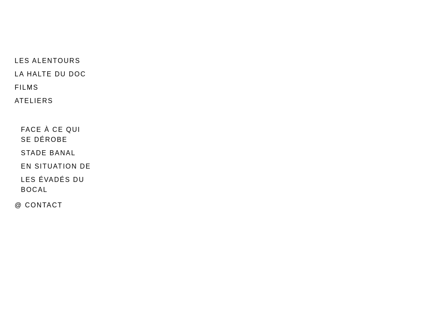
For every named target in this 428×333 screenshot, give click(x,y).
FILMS (26, 87)
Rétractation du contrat (160, 263)
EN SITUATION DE (56, 166)
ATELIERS (34, 100)
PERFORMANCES (48, 114)
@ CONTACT (39, 205)
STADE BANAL (48, 152)
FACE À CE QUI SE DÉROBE (50, 134)
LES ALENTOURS (47, 60)
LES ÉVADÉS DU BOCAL (52, 184)
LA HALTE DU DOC (50, 74)
